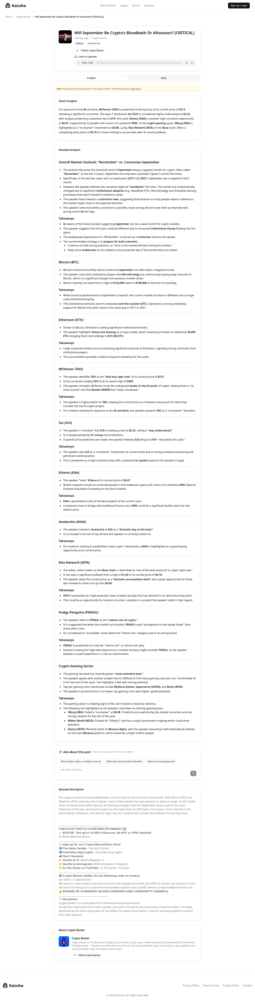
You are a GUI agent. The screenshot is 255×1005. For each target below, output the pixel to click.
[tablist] (127, 78)
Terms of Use (211, 985)
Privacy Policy (191, 985)
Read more (136, 88)
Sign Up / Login (239, 5)
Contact (247, 985)
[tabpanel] (127, 433)
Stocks (136, 5)
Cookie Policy (231, 985)
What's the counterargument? (161, 761)
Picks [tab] (164, 77)
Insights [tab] (91, 77)
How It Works (108, 5)
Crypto (124, 5)
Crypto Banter (23, 16)
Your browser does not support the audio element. (135, 63)
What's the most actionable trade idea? (124, 761)
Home (8, 16)
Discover (149, 5)
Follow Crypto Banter (90, 50)
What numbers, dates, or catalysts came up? (81, 761)
